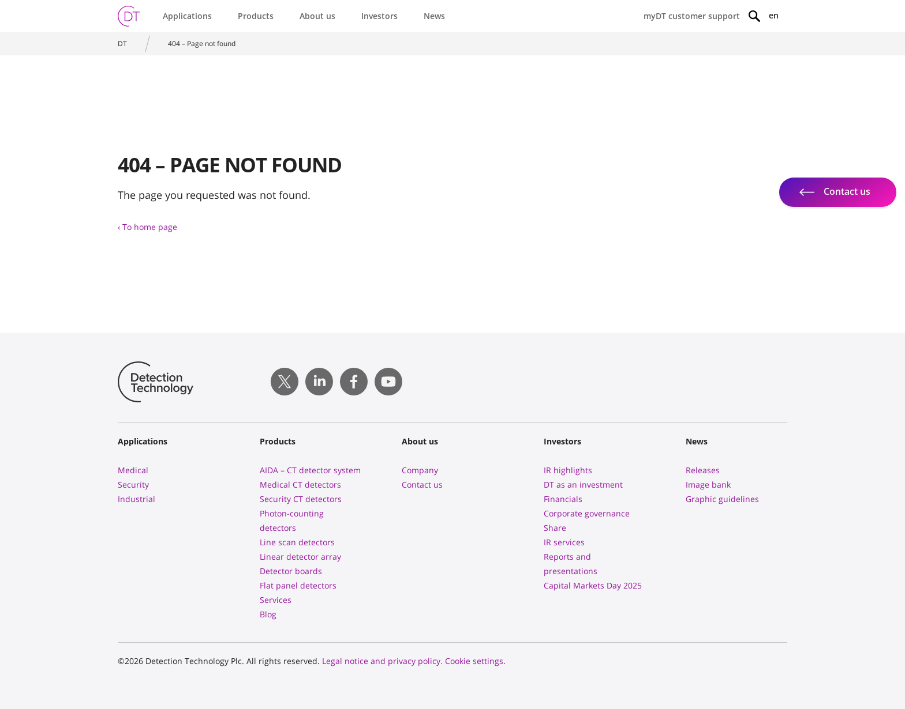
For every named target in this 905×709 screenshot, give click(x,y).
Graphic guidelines (722, 498)
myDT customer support (692, 15)
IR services (564, 542)
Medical (133, 470)
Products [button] (256, 15)
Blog (268, 614)
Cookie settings (474, 660)
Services (275, 599)
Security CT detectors (301, 498)
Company (420, 470)
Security (133, 484)
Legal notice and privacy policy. (382, 660)
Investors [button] (379, 15)
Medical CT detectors (300, 484)
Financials (563, 498)
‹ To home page (147, 226)
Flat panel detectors (298, 585)
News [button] (434, 15)
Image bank (708, 484)
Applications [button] (187, 15)
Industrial (136, 498)
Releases (703, 470)
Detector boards (291, 570)
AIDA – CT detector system (310, 470)
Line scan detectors (297, 542)
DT (122, 43)
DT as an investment (583, 484)
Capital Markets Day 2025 (593, 585)
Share (555, 527)
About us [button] (317, 15)
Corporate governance (587, 513)
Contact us (422, 484)
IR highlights (568, 470)
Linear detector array (300, 556)
